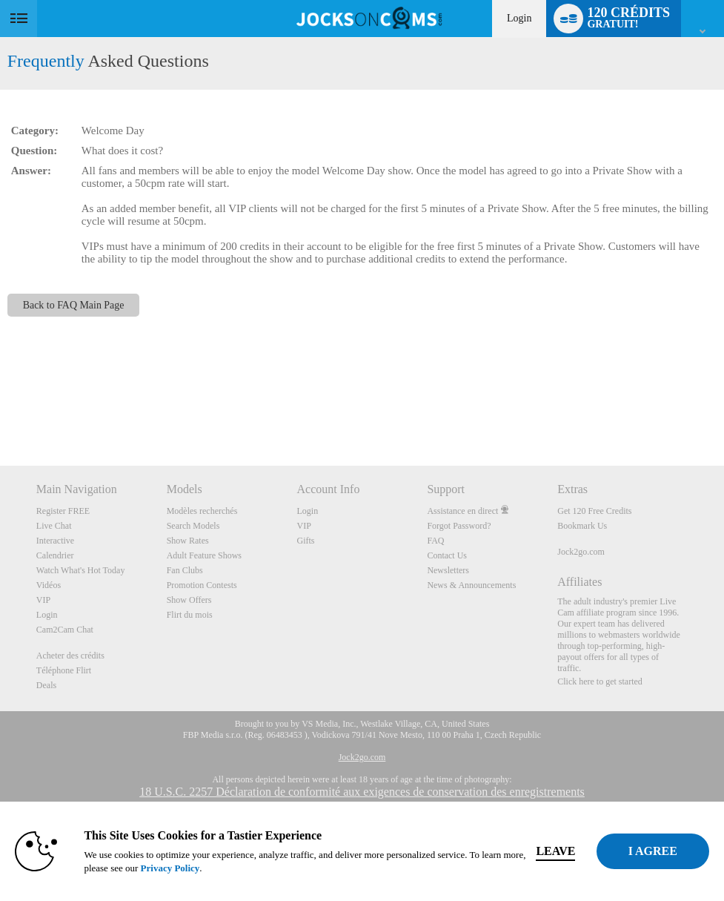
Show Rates (188, 540)
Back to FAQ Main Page (73, 305)
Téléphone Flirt (63, 670)
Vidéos (48, 585)
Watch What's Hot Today (80, 570)
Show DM (0, 410)
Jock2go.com (581, 552)
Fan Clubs (185, 570)
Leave (564, 851)
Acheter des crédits (70, 655)
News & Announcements (471, 585)
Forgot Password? (459, 526)
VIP (43, 600)
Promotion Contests (202, 585)
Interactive (55, 540)
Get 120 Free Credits (594, 511)
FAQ (435, 540)
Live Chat (54, 526)
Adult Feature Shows (204, 555)
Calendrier (55, 555)
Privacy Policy (178, 868)
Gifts (306, 540)
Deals (46, 685)
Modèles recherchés (202, 511)
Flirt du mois (190, 615)
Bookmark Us (582, 526)
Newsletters (448, 570)
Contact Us (447, 555)
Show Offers (189, 600)
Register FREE (63, 511)
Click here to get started (599, 681)
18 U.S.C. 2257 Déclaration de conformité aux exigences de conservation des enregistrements (362, 791)
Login (519, 18)
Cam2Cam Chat (64, 629)
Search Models (193, 526)
